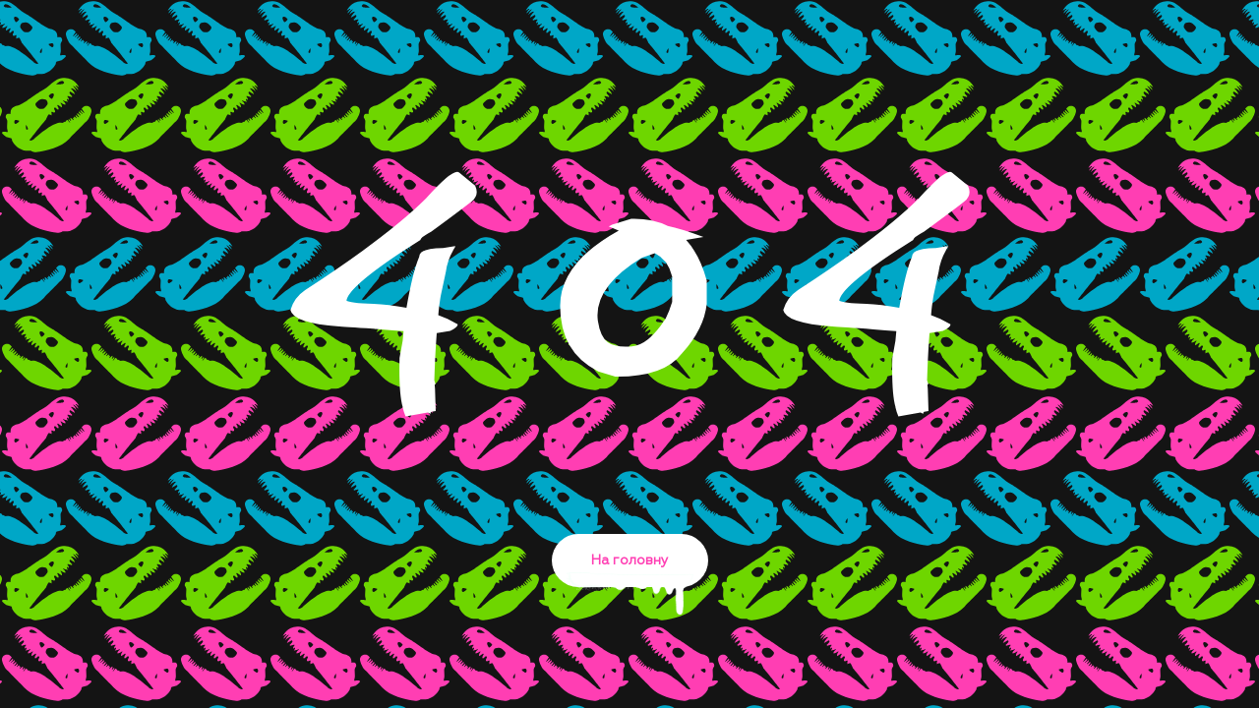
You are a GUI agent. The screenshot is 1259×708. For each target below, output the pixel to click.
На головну (630, 570)
